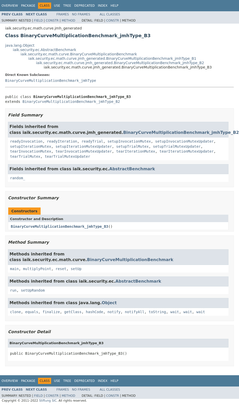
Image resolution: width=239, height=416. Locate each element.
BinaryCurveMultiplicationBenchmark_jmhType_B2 (71, 102)
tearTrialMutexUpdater (67, 156)
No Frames (81, 14)
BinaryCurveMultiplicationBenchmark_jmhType (50, 80)
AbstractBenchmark (132, 168)
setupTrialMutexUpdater (176, 146)
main (14, 269)
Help (114, 5)
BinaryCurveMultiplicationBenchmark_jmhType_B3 (59, 226)
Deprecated (84, 5)
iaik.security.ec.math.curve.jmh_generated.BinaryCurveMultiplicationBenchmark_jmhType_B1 (112, 58)
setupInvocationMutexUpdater (184, 141)
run (13, 290)
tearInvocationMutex (30, 151)
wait (174, 312)
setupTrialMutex (132, 146)
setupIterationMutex (30, 146)
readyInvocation (26, 141)
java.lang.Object (19, 45)
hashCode (94, 312)
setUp (76, 269)
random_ (17, 178)
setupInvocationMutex (129, 141)
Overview (10, 5)
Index (103, 5)
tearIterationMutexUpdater (187, 151)
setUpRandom (33, 290)
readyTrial (92, 141)
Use (57, 5)
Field (38, 20)
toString (157, 312)
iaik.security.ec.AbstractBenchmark (44, 50)
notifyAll (134, 312)
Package (28, 5)
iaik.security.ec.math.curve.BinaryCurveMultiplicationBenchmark (79, 54)
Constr (52, 20)
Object (109, 302)
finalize (51, 312)
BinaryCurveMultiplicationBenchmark (130, 259)
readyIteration (62, 141)
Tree (67, 5)
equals (31, 312)
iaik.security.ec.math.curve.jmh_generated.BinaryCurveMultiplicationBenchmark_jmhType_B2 (120, 63)
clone (15, 312)
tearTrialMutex (25, 156)
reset (61, 269)
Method (68, 20)
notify (114, 312)
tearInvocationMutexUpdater (84, 151)
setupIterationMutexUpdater (84, 146)
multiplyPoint (37, 269)
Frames (63, 14)
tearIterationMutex (135, 151)
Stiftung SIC (48, 400)
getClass (72, 312)
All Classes (110, 14)
